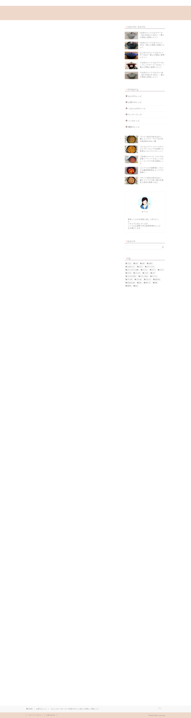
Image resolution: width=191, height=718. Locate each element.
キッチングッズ (135, 114)
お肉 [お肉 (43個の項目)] (143, 263)
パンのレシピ (134, 121)
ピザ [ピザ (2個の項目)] (153, 273)
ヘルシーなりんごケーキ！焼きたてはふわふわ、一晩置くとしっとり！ (74, 185)
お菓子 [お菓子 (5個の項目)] (150, 263)
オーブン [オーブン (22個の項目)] (145, 269)
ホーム (40, 3)
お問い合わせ (99, 3)
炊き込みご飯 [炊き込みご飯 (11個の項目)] (131, 282)
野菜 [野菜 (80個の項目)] (156, 282)
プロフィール (70, 3)
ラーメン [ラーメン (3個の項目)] (154, 276)
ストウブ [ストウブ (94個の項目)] (137, 273)
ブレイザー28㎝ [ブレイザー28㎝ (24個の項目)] (131, 276)
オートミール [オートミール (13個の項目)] (150, 266)
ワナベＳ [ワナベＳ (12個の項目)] (148, 279)
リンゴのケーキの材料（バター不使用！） (61, 171)
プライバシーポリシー (35, 715)
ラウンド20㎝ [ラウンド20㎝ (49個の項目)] (144, 276)
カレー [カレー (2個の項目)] (153, 269)
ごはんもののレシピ (137, 108)
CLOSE (102, 162)
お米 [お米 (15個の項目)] (136, 263)
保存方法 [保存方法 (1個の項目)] (157, 279)
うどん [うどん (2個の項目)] (129, 263)
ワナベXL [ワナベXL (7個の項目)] (139, 279)
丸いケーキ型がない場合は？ (55, 181)
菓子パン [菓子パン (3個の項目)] (148, 282)
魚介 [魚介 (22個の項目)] (136, 285)
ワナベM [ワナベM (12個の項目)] (129, 279)
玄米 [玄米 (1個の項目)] (140, 282)
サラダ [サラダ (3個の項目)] (129, 273)
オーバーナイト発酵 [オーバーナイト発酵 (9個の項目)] (132, 269)
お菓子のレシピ (32, 27)
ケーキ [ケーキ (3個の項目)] (161, 269)
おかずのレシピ (135, 96)
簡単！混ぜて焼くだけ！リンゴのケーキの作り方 (64, 176)
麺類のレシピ (134, 127)
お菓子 (30, 584)
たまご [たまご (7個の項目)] (141, 266)
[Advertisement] (71, 216)
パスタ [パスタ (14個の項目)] (146, 273)
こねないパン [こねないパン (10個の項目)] (131, 266)
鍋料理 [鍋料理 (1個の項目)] (129, 285)
